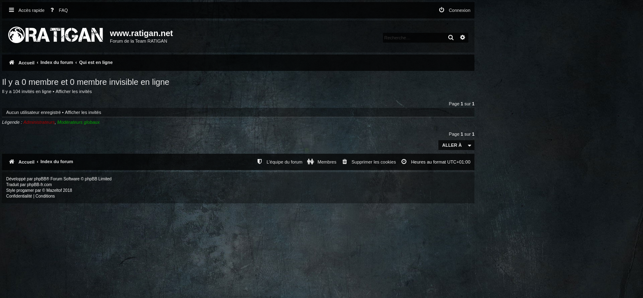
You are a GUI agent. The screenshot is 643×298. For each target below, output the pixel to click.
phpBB (40, 179)
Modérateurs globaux (78, 122)
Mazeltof (54, 190)
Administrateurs (39, 122)
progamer (25, 190)
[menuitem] (57, 10)
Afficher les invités (73, 91)
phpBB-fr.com (39, 184)
